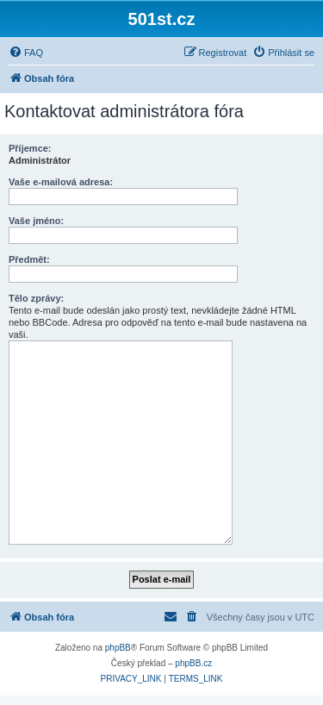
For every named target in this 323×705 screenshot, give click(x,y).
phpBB (118, 647)
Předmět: (29, 259)
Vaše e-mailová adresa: (61, 182)
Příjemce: (30, 148)
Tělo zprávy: (36, 298)
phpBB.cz (193, 663)
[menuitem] (26, 52)
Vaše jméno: (36, 220)
